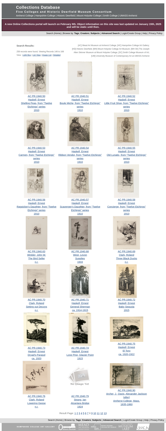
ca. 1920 (36, 358)
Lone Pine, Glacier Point (80, 354)
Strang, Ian (80, 399)
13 (105, 413)
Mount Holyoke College (89, 15)
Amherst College (24, 15)
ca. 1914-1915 (80, 310)
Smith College (110, 15)
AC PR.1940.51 (80, 96)
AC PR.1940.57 (80, 199)
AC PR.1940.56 (36, 199)
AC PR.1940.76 (36, 396)
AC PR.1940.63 (36, 251)
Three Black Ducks (126, 258)
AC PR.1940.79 (80, 396)
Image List (46, 55)
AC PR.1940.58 (126, 199)
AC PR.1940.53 (36, 147)
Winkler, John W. (36, 254)
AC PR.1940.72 (126, 299)
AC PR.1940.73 (36, 347)
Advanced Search (110, 33)
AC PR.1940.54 (80, 147)
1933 (80, 261)
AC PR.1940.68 (80, 251)
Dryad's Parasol (36, 354)
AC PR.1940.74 (80, 347)
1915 (126, 310)
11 (98, 413)
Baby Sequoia (126, 306)
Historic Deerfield (66, 15)
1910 (36, 110)
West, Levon (80, 254)
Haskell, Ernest (36, 99)
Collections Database (38, 7)
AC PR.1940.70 (36, 299)
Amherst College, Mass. (126, 400)
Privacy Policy (155, 33)
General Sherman (80, 306)
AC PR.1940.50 (36, 96)
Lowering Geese (36, 403)
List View (37, 55)
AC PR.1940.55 (126, 147)
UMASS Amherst (128, 15)
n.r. (36, 261)
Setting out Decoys (36, 306)
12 (101, 413)
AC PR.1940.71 (80, 299)
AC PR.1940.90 (126, 390)
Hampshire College (45, 15)
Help (144, 33)
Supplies (80, 258)
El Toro (126, 350)
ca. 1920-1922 (126, 354)
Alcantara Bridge (80, 403)
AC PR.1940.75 (126, 343)
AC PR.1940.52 (126, 96)
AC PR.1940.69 (126, 251)
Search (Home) (53, 33)
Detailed (56, 55)
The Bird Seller (36, 258)
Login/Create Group (131, 33)
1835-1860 (126, 404)
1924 (80, 406)
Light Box (27, 55)
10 (94, 413)
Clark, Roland (126, 254)
